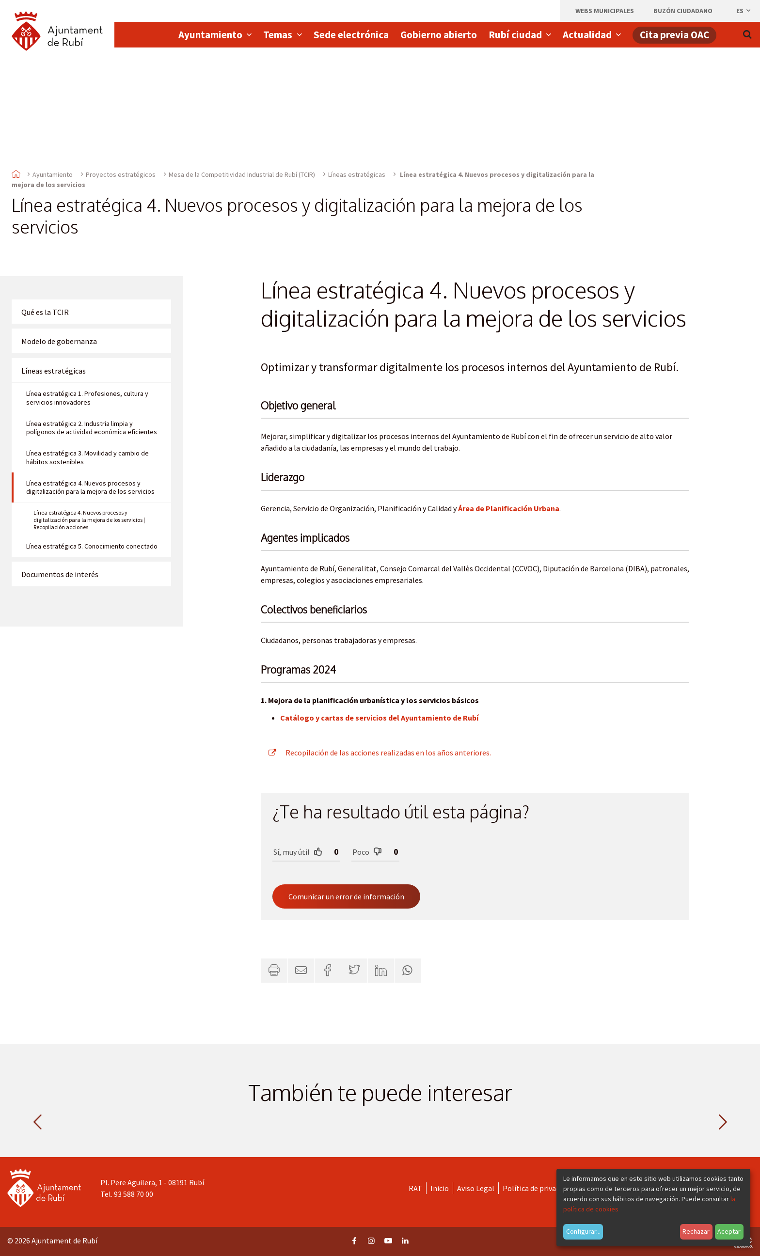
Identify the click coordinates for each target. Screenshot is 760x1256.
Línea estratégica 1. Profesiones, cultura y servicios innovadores (87, 398)
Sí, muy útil (297, 851)
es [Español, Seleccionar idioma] (744, 10)
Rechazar (696, 1231)
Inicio (439, 1188)
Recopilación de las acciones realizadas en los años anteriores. (376, 752)
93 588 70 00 (133, 1194)
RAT (415, 1188)
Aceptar (729, 1231)
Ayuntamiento (52, 174)
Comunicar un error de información (346, 896)
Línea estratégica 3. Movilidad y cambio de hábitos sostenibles (87, 457)
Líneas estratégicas (356, 174)
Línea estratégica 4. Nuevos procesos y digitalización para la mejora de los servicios (90, 487)
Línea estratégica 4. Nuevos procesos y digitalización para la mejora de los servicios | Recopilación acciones (89, 520)
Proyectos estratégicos (121, 174)
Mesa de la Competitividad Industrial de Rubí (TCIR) (242, 174)
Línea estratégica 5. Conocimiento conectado (92, 546)
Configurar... (583, 1231)
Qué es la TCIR (45, 312)
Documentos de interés (59, 574)
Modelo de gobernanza (59, 341)
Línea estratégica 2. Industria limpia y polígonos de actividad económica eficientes (91, 428)
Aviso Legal (475, 1188)
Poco (367, 851)
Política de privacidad (538, 1188)
